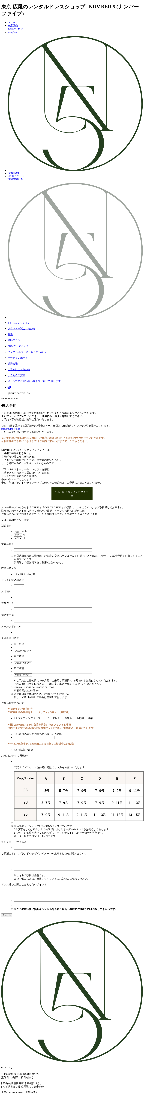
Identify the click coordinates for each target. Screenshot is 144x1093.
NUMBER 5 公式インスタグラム (71, 494)
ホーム (11, 22)
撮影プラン (14, 340)
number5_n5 (15, 178)
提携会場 (13, 363)
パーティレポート (18, 357)
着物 (10, 334)
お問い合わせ (15, 28)
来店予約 (13, 25)
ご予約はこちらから (19, 369)
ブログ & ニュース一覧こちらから (27, 352)
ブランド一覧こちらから (21, 328)
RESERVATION (16, 176)
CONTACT (13, 173)
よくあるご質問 (16, 375)
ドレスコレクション (19, 322)
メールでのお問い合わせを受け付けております (34, 381)
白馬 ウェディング (18, 346)
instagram (13, 32)
